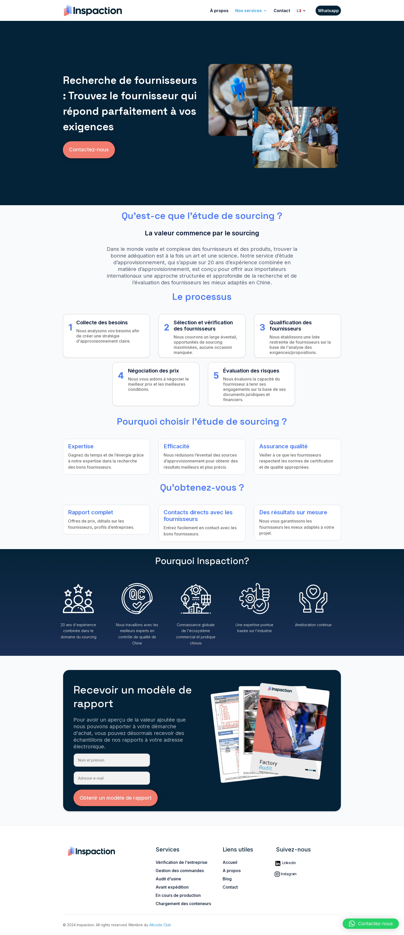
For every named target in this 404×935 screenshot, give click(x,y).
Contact (282, 11)
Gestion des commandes (180, 870)
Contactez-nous (89, 149)
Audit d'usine (168, 878)
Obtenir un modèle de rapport (116, 798)
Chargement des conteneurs (183, 903)
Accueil (230, 862)
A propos (232, 870)
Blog (227, 878)
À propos (219, 11)
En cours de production (178, 895)
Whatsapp (328, 11)
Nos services (248, 11)
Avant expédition (172, 887)
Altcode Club (160, 925)
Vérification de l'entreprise (181, 862)
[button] (371, 924)
